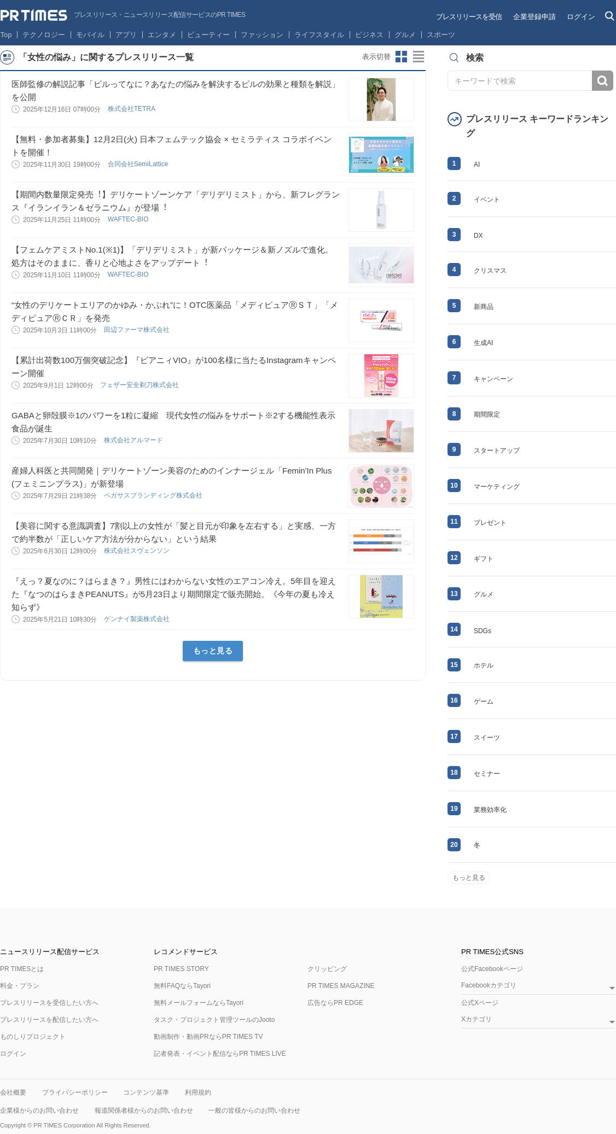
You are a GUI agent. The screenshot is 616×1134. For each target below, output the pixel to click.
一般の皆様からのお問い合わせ (254, 1110)
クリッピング (327, 969)
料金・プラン (19, 986)
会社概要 (13, 1092)
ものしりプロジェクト (33, 1037)
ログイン (581, 17)
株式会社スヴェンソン (137, 550)
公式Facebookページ (492, 969)
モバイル (90, 34)
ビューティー (208, 34)
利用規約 (198, 1092)
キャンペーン (493, 379)
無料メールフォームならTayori (198, 1003)
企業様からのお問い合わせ (39, 1110)
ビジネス (369, 34)
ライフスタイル (319, 34)
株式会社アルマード (134, 440)
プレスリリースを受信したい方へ (49, 1003)
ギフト (483, 559)
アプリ (126, 34)
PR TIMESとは (22, 969)
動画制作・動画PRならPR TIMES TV (208, 1037)
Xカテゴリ (476, 1019)
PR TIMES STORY (181, 969)
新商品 (483, 307)
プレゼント (490, 523)
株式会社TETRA (132, 109)
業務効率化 (490, 810)
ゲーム (483, 701)
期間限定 (487, 414)
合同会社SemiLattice (139, 164)
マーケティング (497, 486)
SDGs (482, 631)
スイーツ (487, 737)
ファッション (262, 34)
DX (478, 235)
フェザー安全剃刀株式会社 (140, 385)
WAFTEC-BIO (129, 219)
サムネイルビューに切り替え (401, 56)
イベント (487, 199)
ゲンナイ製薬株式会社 (137, 619)
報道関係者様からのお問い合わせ (144, 1110)
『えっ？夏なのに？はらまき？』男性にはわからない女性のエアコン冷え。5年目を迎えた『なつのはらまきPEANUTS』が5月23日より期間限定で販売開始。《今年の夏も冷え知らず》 (173, 594)
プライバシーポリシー (75, 1092)
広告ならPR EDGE (335, 1003)
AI (477, 164)
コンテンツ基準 (146, 1092)
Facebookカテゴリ (488, 985)
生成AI (483, 343)
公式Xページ (479, 1003)
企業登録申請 (534, 17)
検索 (602, 81)
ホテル (483, 665)
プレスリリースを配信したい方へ (49, 1020)
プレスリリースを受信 (469, 17)
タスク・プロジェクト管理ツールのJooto (214, 1020)
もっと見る (213, 650)
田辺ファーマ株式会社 (137, 330)
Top (6, 34)
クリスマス (490, 270)
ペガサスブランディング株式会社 (154, 495)
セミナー (487, 774)
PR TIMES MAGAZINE (340, 986)
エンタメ (162, 34)
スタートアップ (497, 450)
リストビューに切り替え (419, 56)
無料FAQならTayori (182, 986)
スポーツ (441, 34)
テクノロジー (43, 34)
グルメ (405, 34)
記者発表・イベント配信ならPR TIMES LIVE (220, 1053)
